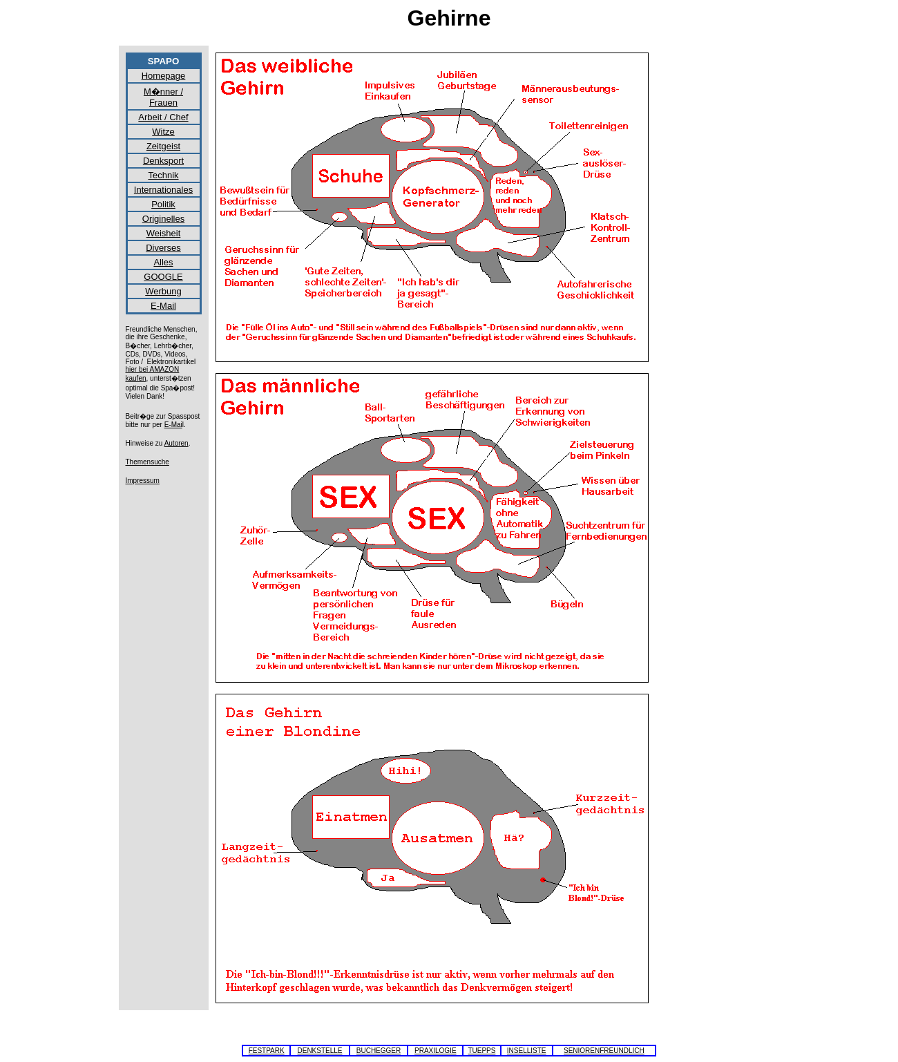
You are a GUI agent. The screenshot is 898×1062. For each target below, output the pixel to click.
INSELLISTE (526, 1050)
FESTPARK (267, 1050)
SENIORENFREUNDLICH (604, 1050)
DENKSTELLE (319, 1050)
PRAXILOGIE (435, 1050)
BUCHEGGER (378, 1050)
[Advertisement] (717, 260)
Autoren (176, 443)
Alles (163, 262)
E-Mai (173, 424)
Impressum (143, 480)
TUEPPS (481, 1050)
